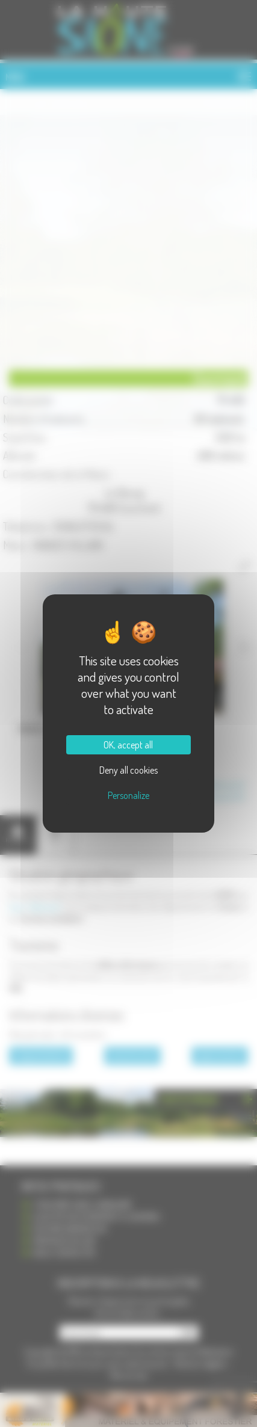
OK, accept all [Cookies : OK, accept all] (128, 745)
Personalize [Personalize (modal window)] (128, 795)
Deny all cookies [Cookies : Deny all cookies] (128, 770)
